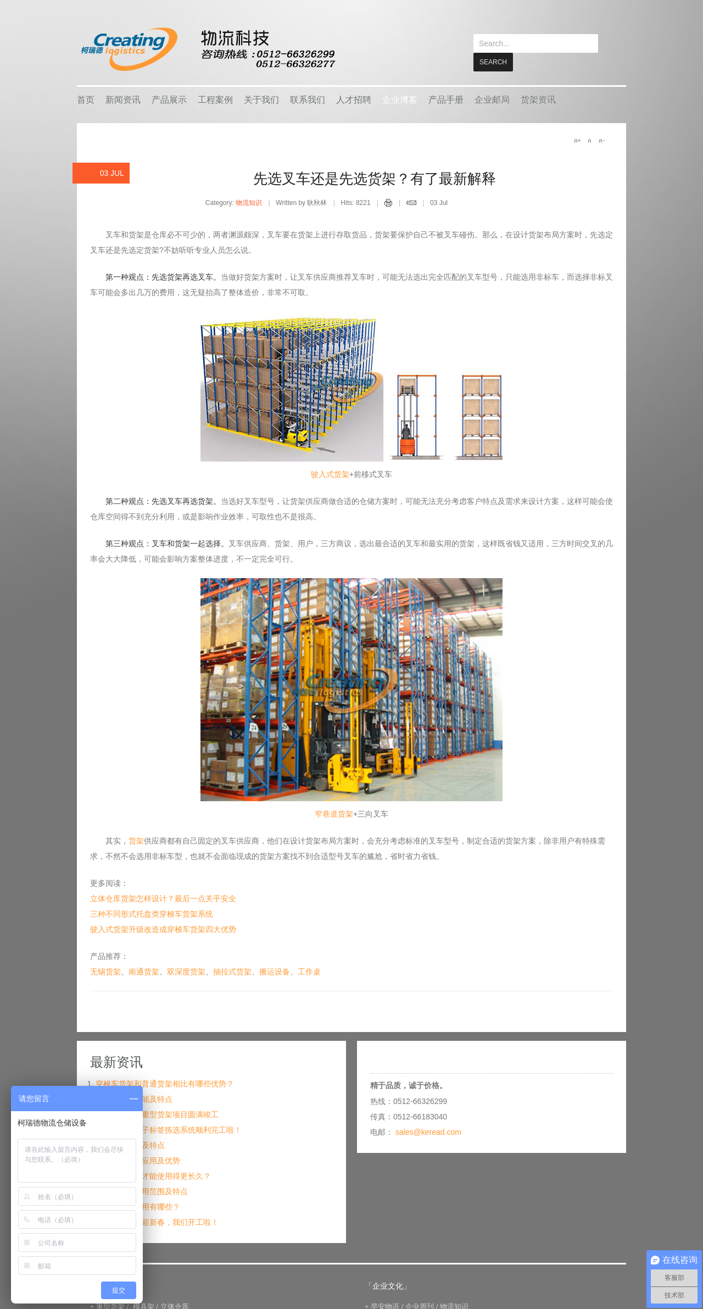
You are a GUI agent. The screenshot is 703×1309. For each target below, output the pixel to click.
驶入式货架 (330, 473)
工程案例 (215, 99)
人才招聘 (353, 99)
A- (601, 140)
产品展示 (169, 99)
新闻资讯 (123, 99)
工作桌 (309, 971)
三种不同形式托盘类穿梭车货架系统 (151, 913)
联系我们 (307, 99)
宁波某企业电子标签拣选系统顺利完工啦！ (169, 1129)
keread (207, 49)
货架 (136, 840)
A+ (577, 140)
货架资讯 (538, 99)
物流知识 (249, 202)
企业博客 (399, 99)
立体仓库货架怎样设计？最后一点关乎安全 (163, 898)
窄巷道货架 (334, 813)
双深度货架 (186, 971)
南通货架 (144, 971)
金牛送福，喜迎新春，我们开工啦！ (157, 1221)
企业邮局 (492, 99)
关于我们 (261, 99)
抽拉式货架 (232, 971)
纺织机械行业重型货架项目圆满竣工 (157, 1114)
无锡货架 (105, 971)
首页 (85, 99)
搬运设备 (274, 971)
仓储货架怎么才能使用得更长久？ (153, 1175)
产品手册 (446, 99)
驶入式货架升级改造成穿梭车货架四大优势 (163, 928)
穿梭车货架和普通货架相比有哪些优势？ (165, 1083)
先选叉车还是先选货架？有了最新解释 (374, 178)
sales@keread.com (428, 1131)
